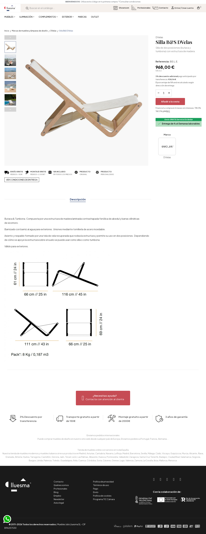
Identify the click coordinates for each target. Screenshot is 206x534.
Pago (95, 488)
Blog (56, 492)
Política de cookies (102, 495)
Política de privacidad (103, 481)
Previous (10, 37)
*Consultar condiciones (142, 1)
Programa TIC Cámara (104, 499)
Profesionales (60, 488)
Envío (95, 492)
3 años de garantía (176, 422)
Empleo (57, 495)
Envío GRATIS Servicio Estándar (179, 119)
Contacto (59, 481)
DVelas (159, 37)
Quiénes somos (61, 485)
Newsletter (59, 499)
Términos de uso (101, 485)
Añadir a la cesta (170, 101)
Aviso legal (59, 502)
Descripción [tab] (78, 199)
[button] (103, 398)
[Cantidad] (164, 93)
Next (10, 109)
